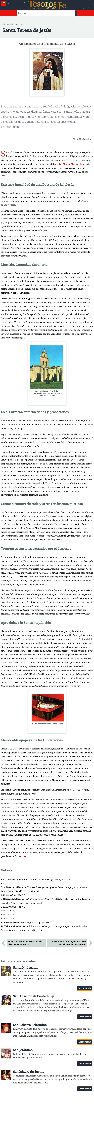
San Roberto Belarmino (30, 1025)
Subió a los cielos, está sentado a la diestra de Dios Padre (25, 943)
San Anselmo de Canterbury (33, 996)
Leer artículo (85, 988)
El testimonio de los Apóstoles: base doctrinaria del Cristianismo (69, 943)
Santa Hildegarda (25, 967)
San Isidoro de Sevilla (28, 1072)
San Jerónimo (23, 1050)
